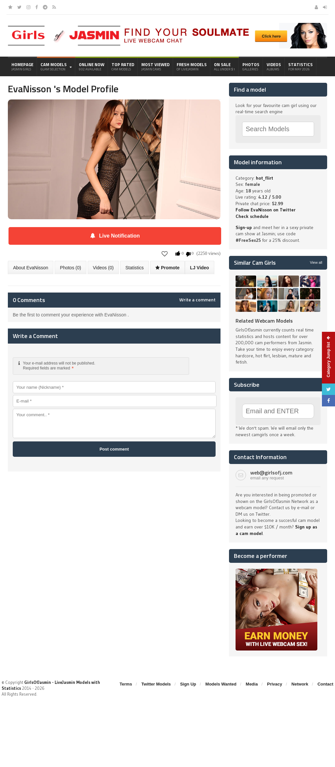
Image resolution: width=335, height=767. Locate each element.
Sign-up (244, 227)
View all (316, 262)
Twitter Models (156, 684)
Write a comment (197, 299)
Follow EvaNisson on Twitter (265, 210)
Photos (250, 66)
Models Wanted (221, 684)
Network (299, 684)
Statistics (300, 66)
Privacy (274, 684)
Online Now (91, 66)
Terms (126, 684)
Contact (325, 684)
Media (252, 684)
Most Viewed (155, 66)
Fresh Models (192, 66)
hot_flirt (264, 178)
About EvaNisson (30, 267)
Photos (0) (70, 267)
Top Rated (123, 66)
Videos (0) (103, 267)
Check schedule (252, 216)
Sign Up (188, 684)
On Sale (224, 66)
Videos (274, 66)
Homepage (22, 66)
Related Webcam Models (264, 321)
